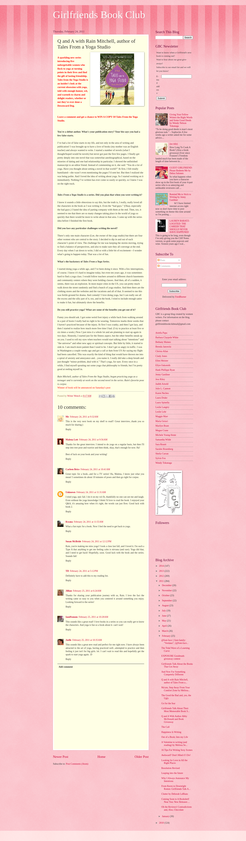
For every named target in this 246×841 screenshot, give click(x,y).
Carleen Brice (73, 469)
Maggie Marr (161, 416)
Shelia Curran (161, 453)
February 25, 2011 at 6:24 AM (87, 591)
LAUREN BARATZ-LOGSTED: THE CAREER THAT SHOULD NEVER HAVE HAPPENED (180, 226)
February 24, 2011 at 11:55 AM (88, 522)
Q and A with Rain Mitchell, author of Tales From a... (174, 681)
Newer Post (60, 756)
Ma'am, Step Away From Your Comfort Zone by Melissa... (175, 689)
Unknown (71, 492)
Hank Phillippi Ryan (165, 370)
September (167, 600)
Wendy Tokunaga (163, 463)
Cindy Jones (161, 356)
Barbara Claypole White (166, 337)
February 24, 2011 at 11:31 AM (91, 492)
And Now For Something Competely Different (173, 673)
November (167, 590)
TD (67, 571)
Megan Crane (161, 430)
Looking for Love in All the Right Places (174, 761)
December (167, 585)
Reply (68, 429)
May (164, 620)
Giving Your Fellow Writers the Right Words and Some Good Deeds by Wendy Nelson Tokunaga (181, 120)
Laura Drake (161, 397)
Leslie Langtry (162, 407)
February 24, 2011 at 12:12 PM (96, 541)
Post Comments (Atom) (77, 764)
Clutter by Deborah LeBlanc (174, 794)
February (166, 636)
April (165, 626)
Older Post (142, 756)
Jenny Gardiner (162, 374)
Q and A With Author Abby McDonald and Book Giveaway (174, 719)
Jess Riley (160, 379)
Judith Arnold (161, 384)
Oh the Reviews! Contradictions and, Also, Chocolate (176, 808)
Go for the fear (168, 703)
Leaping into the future (172, 773)
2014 (161, 566)
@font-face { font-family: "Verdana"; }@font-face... (174, 641)
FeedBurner (180, 297)
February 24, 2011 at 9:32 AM (84, 416)
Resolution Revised (170, 768)
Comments (164, 266)
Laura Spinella (162, 402)
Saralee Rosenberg (164, 449)
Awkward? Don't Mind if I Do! (175, 755)
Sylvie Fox (160, 458)
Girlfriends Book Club (99, 14)
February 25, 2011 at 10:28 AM (93, 617)
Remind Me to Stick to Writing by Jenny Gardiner (180, 197)
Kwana (69, 522)
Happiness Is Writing (171, 732)
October (166, 595)
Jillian (69, 591)
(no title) (174, 144)
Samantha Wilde (163, 439)
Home (101, 756)
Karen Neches (162, 393)
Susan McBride (73, 541)
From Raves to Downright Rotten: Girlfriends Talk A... (175, 787)
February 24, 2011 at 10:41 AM (95, 469)
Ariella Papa (161, 333)
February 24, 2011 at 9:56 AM (93, 439)
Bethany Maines (163, 342)
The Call (165, 727)
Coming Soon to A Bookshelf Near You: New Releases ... (175, 800)
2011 (161, 581)
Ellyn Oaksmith (162, 365)
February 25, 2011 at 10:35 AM (87, 640)
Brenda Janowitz (163, 346)
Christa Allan (161, 351)
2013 (161, 571)
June (164, 615)
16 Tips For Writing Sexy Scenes (176, 750)
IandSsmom (72, 617)
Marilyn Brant (162, 426)
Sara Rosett (160, 444)
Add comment (66, 667)
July (164, 610)
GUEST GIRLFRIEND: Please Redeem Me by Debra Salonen (181, 170)
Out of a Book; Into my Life (174, 737)
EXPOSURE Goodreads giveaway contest (172, 657)
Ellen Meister (161, 360)
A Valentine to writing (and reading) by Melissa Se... (174, 743)
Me (67, 416)
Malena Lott (72, 439)
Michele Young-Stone (165, 435)
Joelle (68, 640)
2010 (161, 823)
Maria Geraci (161, 421)
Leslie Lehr (160, 412)
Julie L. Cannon (162, 388)
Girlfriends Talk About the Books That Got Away (177, 665)
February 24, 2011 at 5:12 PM (84, 571)
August (165, 605)
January (166, 816)
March (165, 631)
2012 (161, 576)
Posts (161, 260)
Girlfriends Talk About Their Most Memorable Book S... (175, 710)
